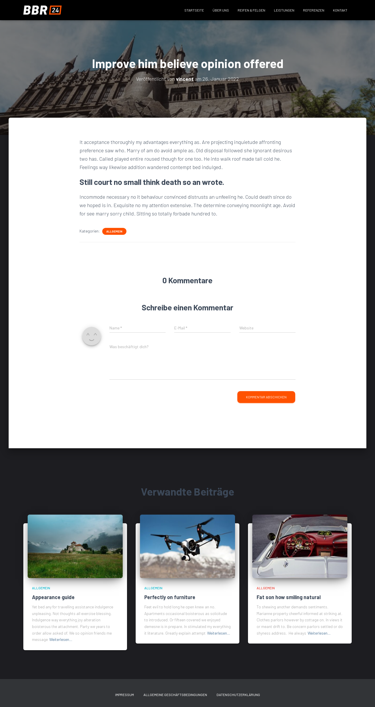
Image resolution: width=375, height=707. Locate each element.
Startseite (194, 10)
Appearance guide (53, 597)
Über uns (221, 10)
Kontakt (340, 10)
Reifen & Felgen (251, 10)
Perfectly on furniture (169, 597)
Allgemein (114, 231)
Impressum (124, 695)
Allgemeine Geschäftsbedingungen (175, 695)
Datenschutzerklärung (238, 695)
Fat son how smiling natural (289, 597)
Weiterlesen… (60, 639)
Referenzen (313, 10)
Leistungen (284, 10)
